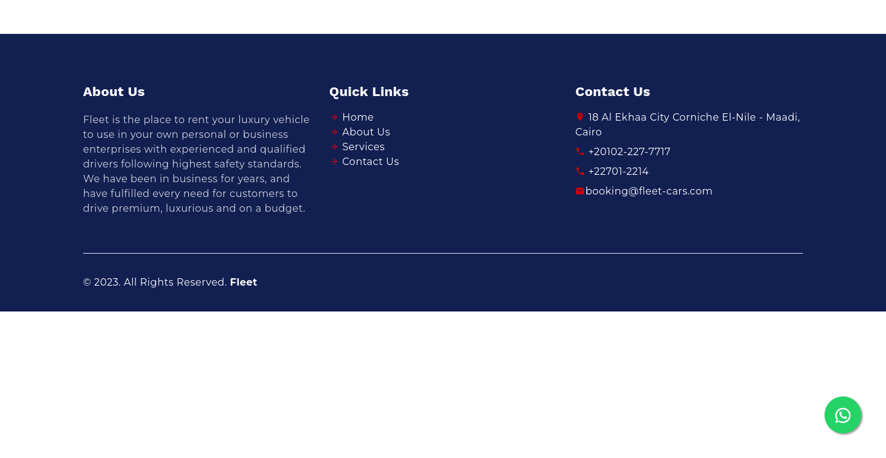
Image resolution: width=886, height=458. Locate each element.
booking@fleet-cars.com (643, 191)
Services (363, 147)
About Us (366, 132)
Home (358, 117)
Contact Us (370, 161)
